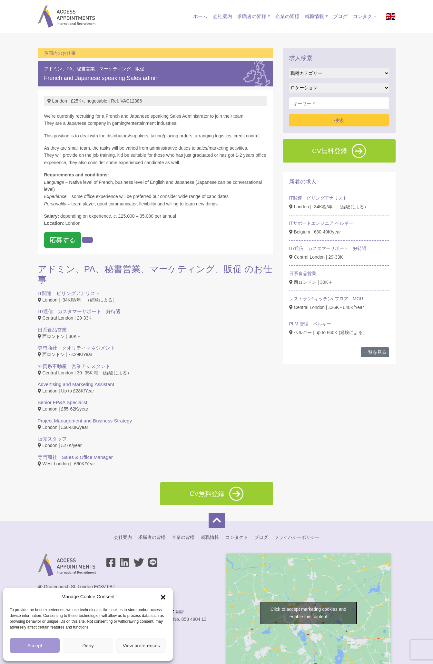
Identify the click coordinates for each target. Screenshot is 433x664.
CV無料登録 (339, 151)
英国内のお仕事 (60, 53)
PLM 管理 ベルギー (310, 323)
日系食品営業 (52, 329)
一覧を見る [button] (375, 352)
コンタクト (365, 16)
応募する (62, 239)
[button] (163, 596)
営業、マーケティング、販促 (115, 68)
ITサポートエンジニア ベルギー (321, 223)
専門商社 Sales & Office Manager (75, 457)
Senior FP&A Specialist (62, 402)
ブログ (340, 16)
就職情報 (314, 16)
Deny (87, 645)
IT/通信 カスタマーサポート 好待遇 (79, 311)
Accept (34, 645)
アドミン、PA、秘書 (65, 68)
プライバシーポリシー (297, 537)
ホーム (200, 16)
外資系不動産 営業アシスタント (74, 366)
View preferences (141, 645)
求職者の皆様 (251, 16)
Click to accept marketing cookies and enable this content (308, 613)
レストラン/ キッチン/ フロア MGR (326, 298)
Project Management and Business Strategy (85, 420)
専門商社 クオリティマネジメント (76, 348)
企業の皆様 (287, 16)
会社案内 (222, 16)
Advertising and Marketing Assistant (76, 384)
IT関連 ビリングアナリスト (69, 293)
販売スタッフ (52, 438)
